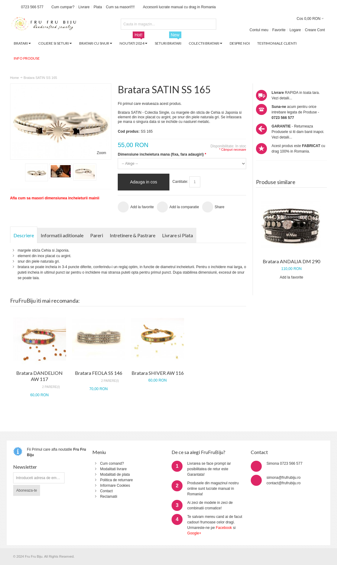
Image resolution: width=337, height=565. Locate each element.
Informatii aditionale (62, 235)
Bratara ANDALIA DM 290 (291, 261)
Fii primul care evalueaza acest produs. (150, 104)
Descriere (23, 235)
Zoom (101, 153)
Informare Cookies (115, 485)
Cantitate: (180, 181)
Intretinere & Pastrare (132, 235)
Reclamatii (108, 496)
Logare (295, 30)
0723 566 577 (32, 7)
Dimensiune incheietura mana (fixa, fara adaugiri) (162, 154)
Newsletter (25, 467)
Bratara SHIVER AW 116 (157, 373)
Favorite (278, 30)
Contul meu (259, 30)
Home (14, 77)
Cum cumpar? (62, 7)
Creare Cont (315, 30)
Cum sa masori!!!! (120, 7)
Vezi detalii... (282, 98)
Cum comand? (112, 463)
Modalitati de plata (115, 474)
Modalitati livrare (113, 469)
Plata (98, 7)
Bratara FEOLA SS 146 (98, 373)
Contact (106, 491)
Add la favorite (291, 277)
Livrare (84, 7)
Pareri (96, 235)
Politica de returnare (116, 480)
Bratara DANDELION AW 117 (39, 376)
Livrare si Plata (177, 235)
